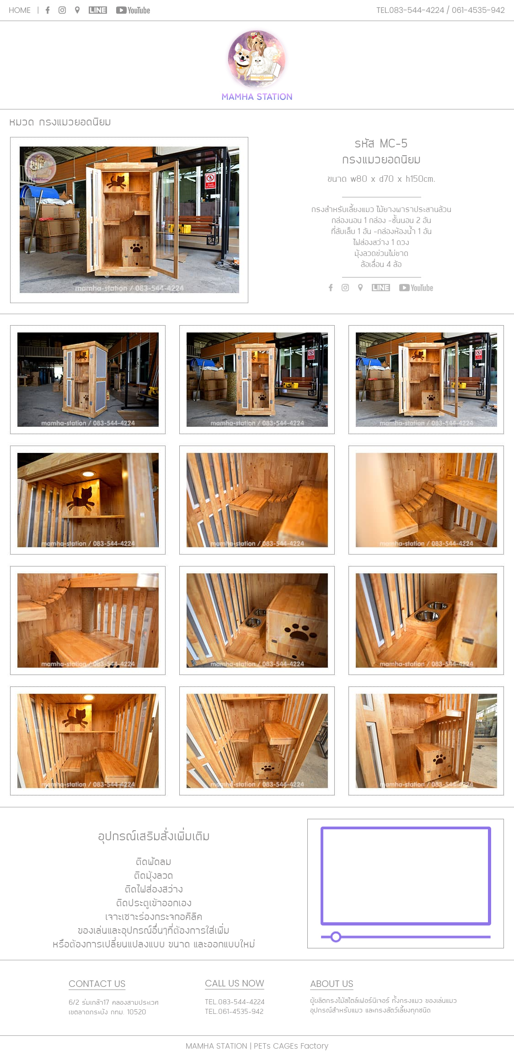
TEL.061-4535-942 (234, 1012)
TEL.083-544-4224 (235, 1002)
